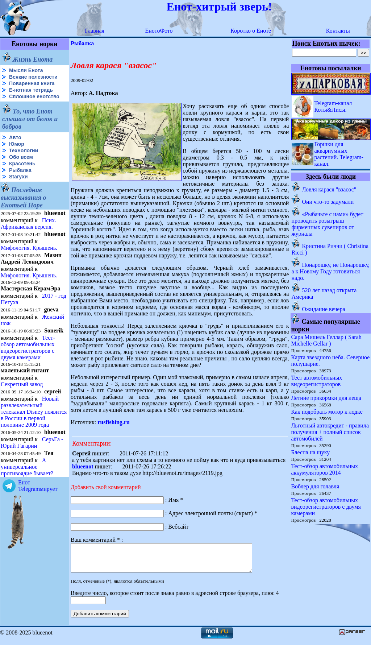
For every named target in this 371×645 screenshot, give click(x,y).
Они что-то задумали (328, 202)
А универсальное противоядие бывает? (27, 466)
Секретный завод (22, 384)
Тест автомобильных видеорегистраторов (316, 381)
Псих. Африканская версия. (28, 223)
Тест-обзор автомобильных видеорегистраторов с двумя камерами (28, 347)
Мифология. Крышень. (29, 248)
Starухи (18, 176)
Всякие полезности (33, 77)
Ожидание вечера (323, 309)
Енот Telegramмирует (38, 485)
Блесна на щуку (310, 452)
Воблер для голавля (315, 486)
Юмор (16, 144)
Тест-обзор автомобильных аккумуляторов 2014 (324, 469)
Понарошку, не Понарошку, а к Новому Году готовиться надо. (330, 271)
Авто (15, 137)
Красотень (22, 163)
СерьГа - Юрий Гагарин (32, 442)
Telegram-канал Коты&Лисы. (333, 106)
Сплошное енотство (34, 96)
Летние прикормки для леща (326, 398)
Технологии (23, 150)
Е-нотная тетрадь (31, 90)
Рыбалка (20, 170)
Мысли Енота (26, 70)
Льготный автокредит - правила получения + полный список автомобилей (330, 432)
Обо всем (21, 157)
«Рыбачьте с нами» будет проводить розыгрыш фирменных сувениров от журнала (327, 224)
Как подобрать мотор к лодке (326, 412)
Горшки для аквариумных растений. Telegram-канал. (338, 154)
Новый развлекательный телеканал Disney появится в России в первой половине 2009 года (34, 412)
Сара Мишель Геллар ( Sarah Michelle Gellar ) (326, 340)
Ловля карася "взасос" (329, 189)
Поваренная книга (32, 83)
